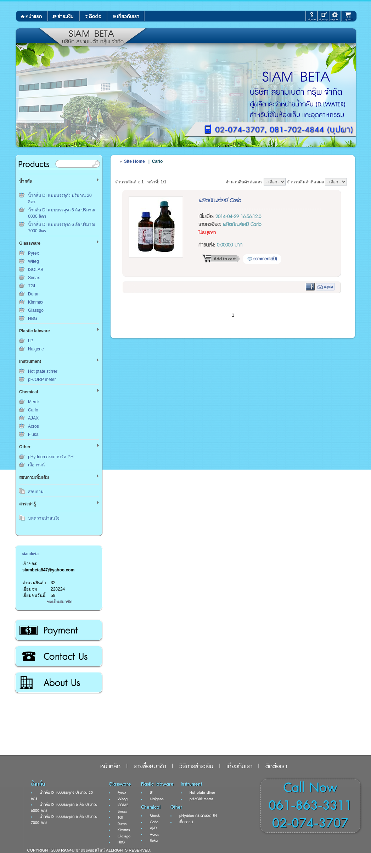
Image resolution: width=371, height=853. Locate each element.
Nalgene (36, 349)
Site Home (134, 161)
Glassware (120, 784)
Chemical (151, 807)
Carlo (33, 410)
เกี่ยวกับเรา (58, 682)
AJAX (33, 418)
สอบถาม (36, 491)
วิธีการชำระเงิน (58, 630)
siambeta (30, 553)
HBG (32, 318)
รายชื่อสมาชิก (150, 766)
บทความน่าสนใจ (44, 518)
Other (176, 807)
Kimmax (35, 302)
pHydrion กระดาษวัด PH (50, 456)
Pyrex (33, 253)
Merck (34, 401)
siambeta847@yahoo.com (48, 569)
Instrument (191, 784)
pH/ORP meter (42, 379)
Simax (34, 277)
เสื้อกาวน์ (36, 464)
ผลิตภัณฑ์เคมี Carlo (219, 200)
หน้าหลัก (110, 766)
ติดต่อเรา (58, 656)
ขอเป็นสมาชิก (59, 601)
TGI (31, 285)
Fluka (33, 434)
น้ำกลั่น (38, 784)
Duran (34, 294)
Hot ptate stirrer (42, 371)
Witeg (33, 261)
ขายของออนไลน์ (90, 850)
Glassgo (36, 310)
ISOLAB (35, 269)
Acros (33, 426)
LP (30, 340)
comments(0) (265, 258)
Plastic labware (157, 784)
